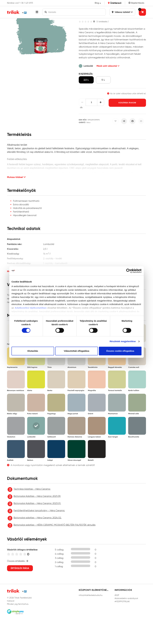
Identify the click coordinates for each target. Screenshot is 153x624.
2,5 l (86, 80)
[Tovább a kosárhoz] (142, 12)
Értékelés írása (20, 568)
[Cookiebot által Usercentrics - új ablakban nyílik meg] (128, 271)
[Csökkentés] (82, 102)
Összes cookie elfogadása (120, 351)
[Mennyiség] (91, 102)
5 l (103, 80)
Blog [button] (97, 3)
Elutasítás (32, 351)
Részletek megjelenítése (123, 341)
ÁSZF (117, 595)
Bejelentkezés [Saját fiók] (136, 3)
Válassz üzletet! (122, 12)
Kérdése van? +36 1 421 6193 (20, 3)
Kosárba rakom (127, 103)
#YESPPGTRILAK (122, 601)
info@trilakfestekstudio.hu (90, 595)
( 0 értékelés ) (102, 21)
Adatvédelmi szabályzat (126, 598)
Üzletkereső (114, 3)
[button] (37, 12)
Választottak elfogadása (76, 351)
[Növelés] (100, 102)
